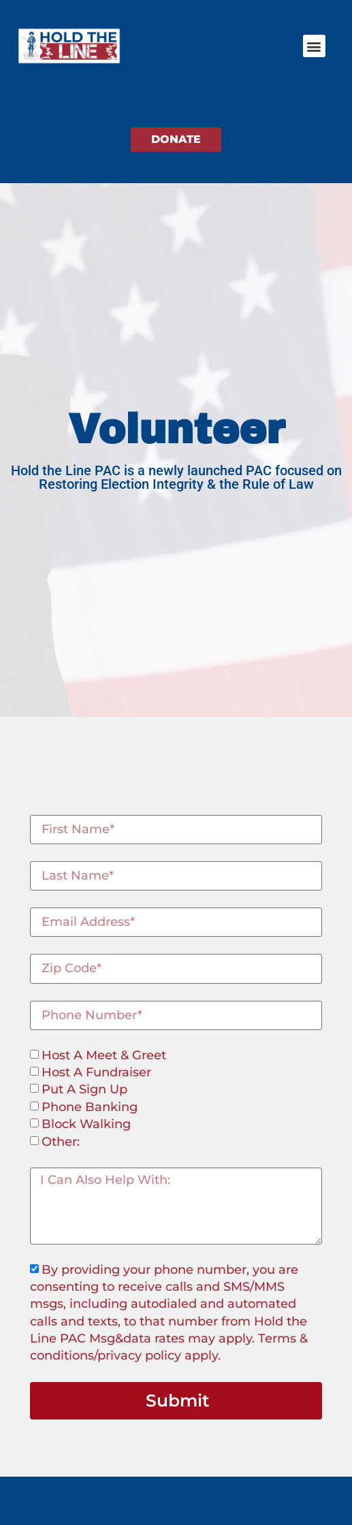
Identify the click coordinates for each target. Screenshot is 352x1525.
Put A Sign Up (84, 1089)
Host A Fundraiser (96, 1072)
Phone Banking (90, 1106)
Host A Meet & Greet (104, 1055)
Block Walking (86, 1124)
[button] (314, 46)
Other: (61, 1141)
